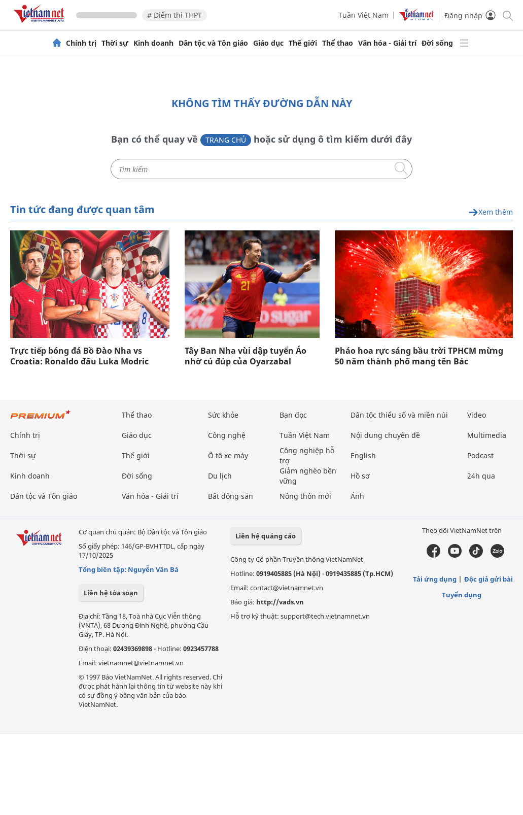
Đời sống (437, 43)
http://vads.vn (280, 601)
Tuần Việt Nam (363, 15)
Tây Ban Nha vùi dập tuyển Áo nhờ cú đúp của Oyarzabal (245, 356)
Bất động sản (230, 496)
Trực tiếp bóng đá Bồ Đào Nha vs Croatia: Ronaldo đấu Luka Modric (79, 356)
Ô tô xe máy (228, 455)
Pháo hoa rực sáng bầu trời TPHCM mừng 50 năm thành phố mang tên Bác (419, 356)
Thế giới (303, 43)
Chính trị (81, 43)
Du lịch (220, 476)
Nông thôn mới (305, 496)
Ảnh (357, 496)
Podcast (480, 455)
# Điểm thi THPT (174, 15)
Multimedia (486, 435)
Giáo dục (268, 43)
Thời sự (114, 43)
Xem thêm (490, 212)
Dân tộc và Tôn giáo (213, 43)
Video (476, 415)
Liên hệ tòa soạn (111, 592)
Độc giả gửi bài (488, 579)
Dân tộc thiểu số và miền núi (399, 415)
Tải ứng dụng (435, 579)
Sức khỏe (223, 415)
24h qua (481, 476)
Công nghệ (227, 435)
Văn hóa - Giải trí (387, 43)
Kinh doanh (153, 43)
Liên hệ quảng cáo (265, 535)
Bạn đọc (293, 415)
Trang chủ (225, 140)
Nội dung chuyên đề (385, 435)
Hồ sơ (360, 476)
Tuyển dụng (461, 594)
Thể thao (337, 43)
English (363, 455)
